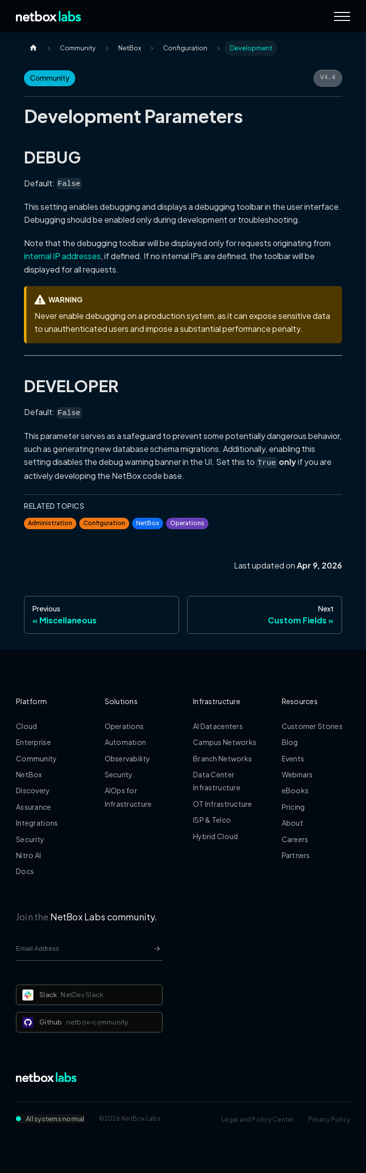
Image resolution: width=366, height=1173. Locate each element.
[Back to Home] (48, 16)
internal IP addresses (62, 256)
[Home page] (33, 48)
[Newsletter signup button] (157, 948)
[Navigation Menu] (342, 16)
